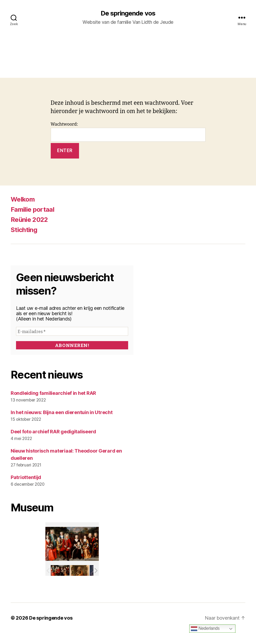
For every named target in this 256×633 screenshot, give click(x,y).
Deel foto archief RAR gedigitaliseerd (53, 431)
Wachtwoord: (128, 132)
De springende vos (128, 13)
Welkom (23, 199)
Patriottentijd (26, 477)
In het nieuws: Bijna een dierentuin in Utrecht (62, 412)
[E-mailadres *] (72, 331)
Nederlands (205, 629)
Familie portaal (32, 209)
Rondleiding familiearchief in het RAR (53, 393)
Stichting (24, 230)
